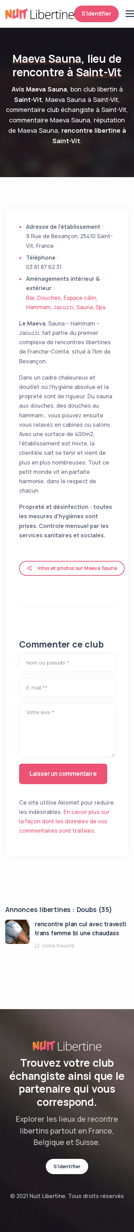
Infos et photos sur (72, 568)
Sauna (84, 307)
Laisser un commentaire (63, 774)
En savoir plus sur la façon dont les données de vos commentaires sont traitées (64, 821)
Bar (30, 298)
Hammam (38, 307)
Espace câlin (80, 298)
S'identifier (96, 13)
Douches (49, 298)
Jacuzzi (63, 307)
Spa (100, 307)
